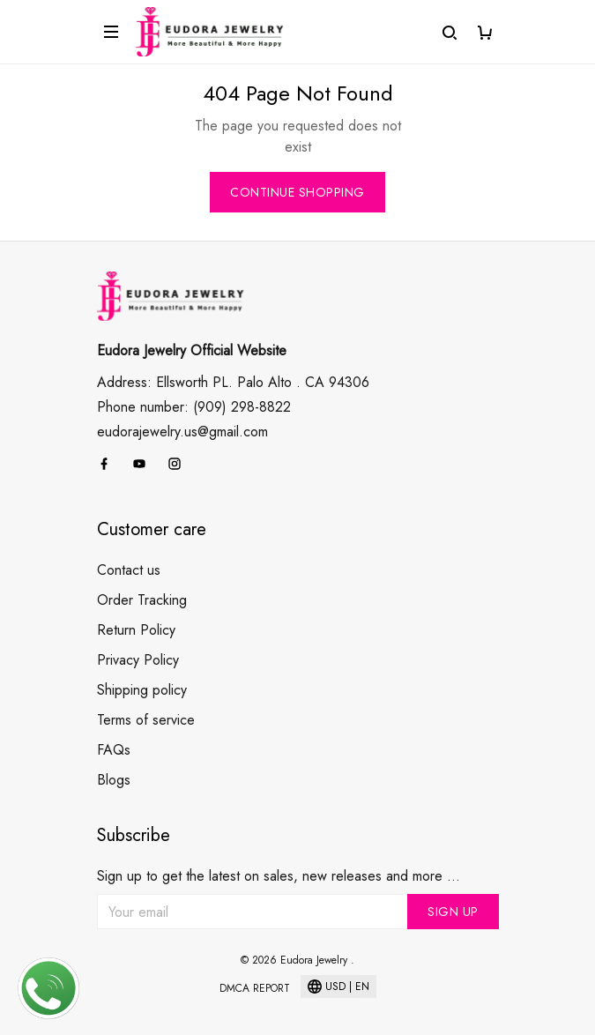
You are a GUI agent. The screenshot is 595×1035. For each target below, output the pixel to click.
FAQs (113, 750)
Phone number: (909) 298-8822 (194, 407)
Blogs (113, 780)
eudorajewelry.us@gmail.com (182, 431)
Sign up (453, 911)
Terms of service (146, 720)
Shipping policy (142, 690)
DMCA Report (254, 988)
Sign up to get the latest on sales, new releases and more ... (278, 876)
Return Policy (136, 630)
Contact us (128, 570)
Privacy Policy (138, 660)
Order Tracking (142, 600)
